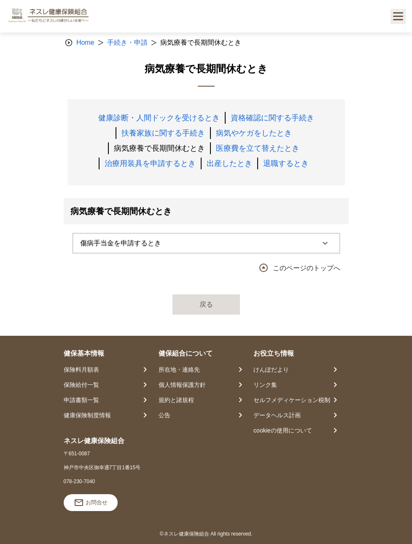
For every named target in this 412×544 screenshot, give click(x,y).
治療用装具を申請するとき (150, 163)
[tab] (206, 243)
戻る (206, 304)
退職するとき (286, 163)
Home (85, 42)
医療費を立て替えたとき (257, 148)
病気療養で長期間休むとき (159, 148)
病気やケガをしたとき (254, 133)
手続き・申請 (127, 42)
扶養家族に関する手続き (163, 133)
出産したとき (229, 163)
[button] (206, 243)
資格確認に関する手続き (272, 118)
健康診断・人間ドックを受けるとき (159, 118)
